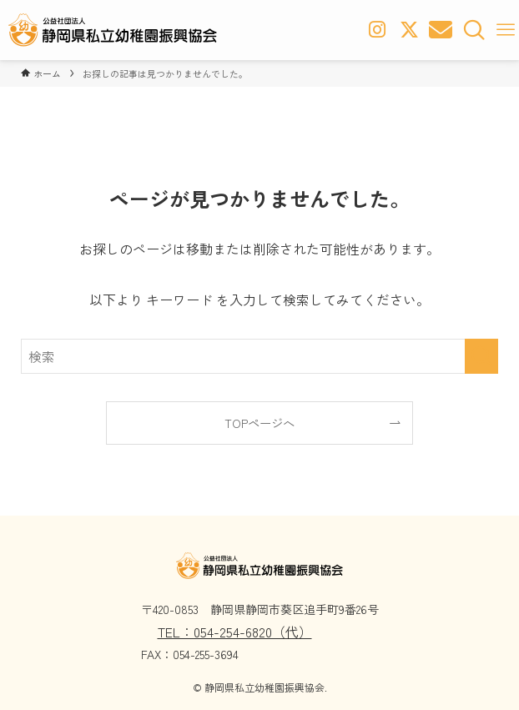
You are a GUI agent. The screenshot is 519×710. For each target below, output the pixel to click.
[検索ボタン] (476, 30)
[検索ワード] (259, 356)
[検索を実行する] (481, 356)
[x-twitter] (409, 30)
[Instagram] (375, 30)
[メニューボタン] (506, 30)
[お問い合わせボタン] (442, 30)
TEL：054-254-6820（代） (235, 632)
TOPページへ (259, 422)
